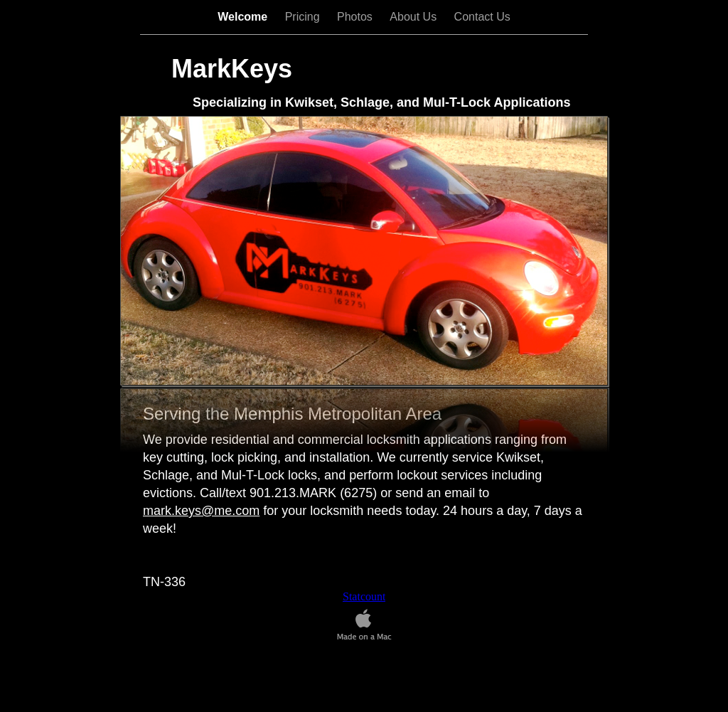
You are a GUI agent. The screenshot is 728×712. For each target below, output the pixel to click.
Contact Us (482, 17)
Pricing (304, 17)
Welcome (244, 17)
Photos (356, 17)
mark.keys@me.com (201, 511)
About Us (414, 17)
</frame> (364, 596)
